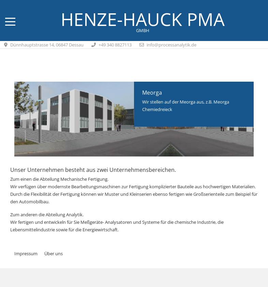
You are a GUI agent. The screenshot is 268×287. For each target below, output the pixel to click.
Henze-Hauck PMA (143, 19)
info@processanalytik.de (171, 45)
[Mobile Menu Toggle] (10, 22)
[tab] (130, 142)
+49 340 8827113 (115, 45)
